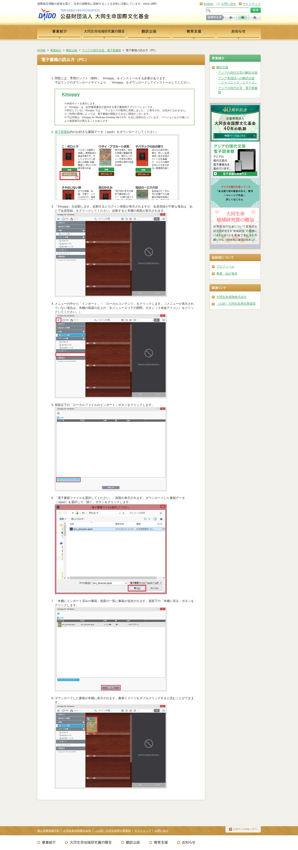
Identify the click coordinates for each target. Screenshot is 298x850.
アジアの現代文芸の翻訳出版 (237, 72)
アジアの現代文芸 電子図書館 (101, 50)
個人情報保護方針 (48, 830)
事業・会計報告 (226, 273)
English (208, 4)
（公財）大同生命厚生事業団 (236, 303)
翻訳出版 (71, 50)
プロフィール (225, 266)
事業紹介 (55, 50)
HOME (41, 50)
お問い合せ (228, 4)
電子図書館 (62, 132)
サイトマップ (252, 4)
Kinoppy (71, 94)
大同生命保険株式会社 (231, 297)
